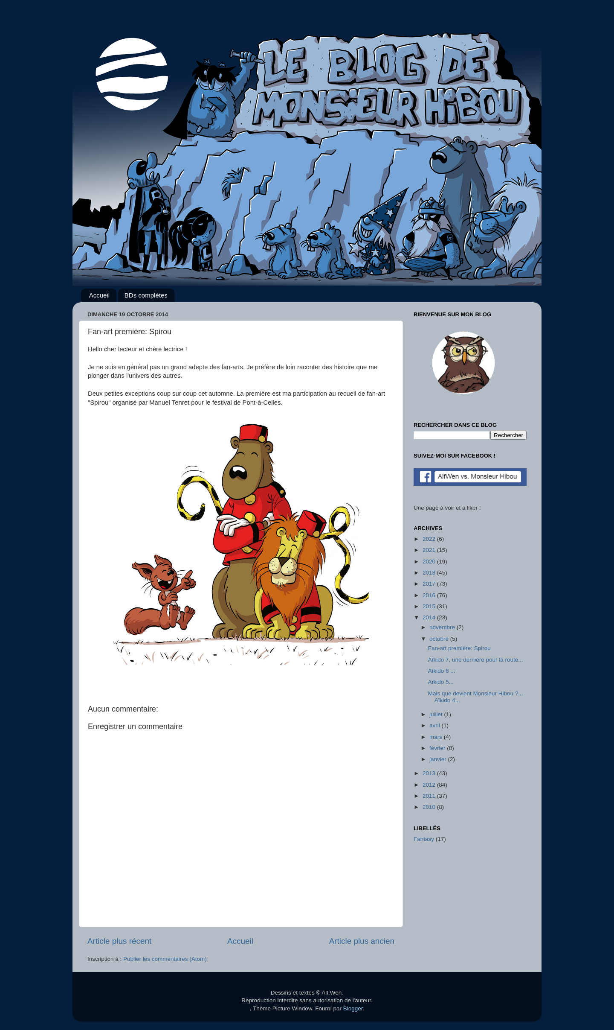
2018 (430, 572)
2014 (430, 617)
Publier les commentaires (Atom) (165, 959)
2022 (430, 539)
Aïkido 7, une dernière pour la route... (475, 660)
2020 (430, 561)
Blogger (353, 1008)
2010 (430, 807)
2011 (430, 796)
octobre (439, 639)
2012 (430, 785)
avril (435, 725)
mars (436, 737)
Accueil (99, 295)
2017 (430, 584)
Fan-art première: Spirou (459, 648)
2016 (430, 595)
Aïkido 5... (441, 682)
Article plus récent (119, 941)
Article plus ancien (361, 941)
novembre (443, 627)
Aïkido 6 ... (441, 671)
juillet (436, 714)
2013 (430, 773)
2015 (430, 606)
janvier (438, 759)
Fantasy (424, 839)
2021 (430, 550)
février (438, 748)
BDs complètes (146, 295)
